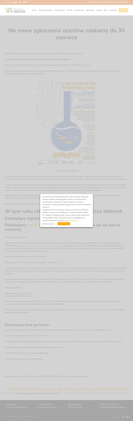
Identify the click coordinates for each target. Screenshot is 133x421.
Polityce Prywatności (70, 220)
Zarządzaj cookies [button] (48, 223)
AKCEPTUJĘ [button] (64, 224)
